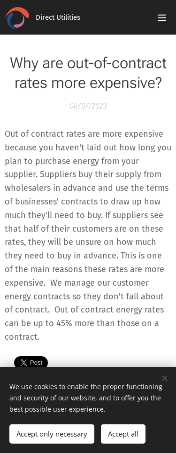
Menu (162, 17)
